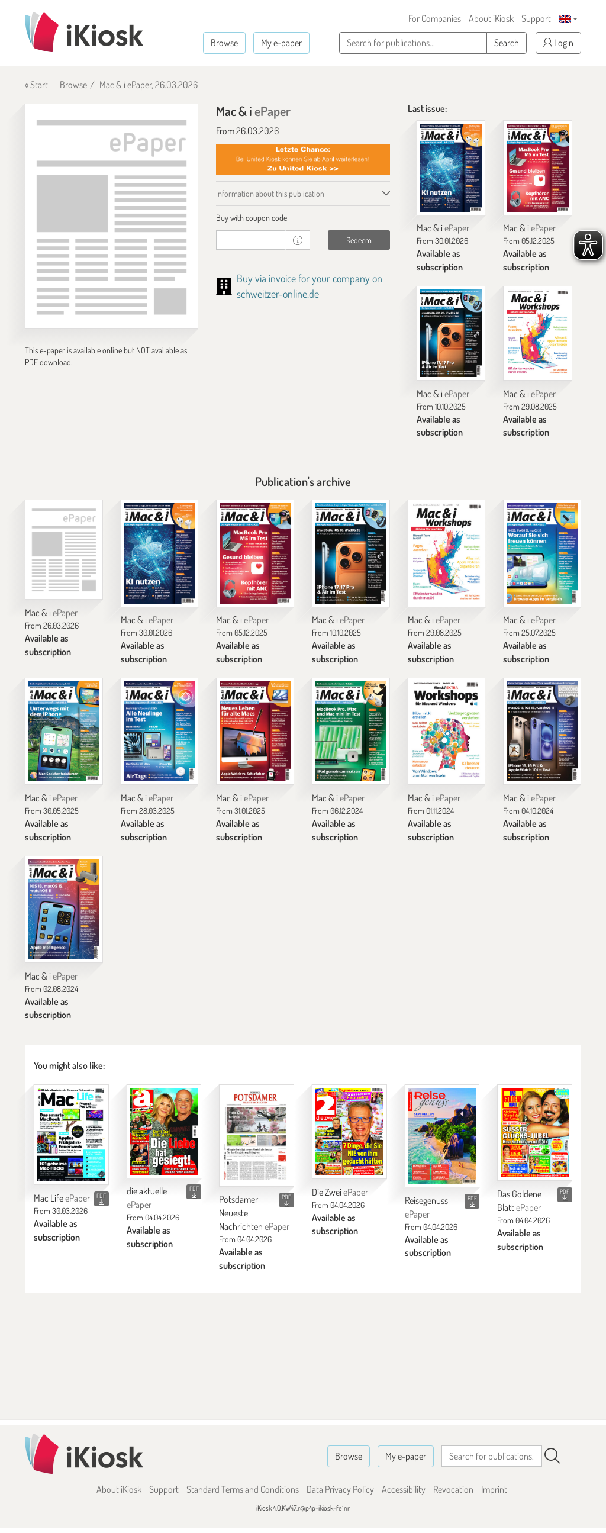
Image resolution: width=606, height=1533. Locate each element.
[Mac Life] (71, 1134)
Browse (224, 43)
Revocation (453, 1489)
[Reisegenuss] (442, 1135)
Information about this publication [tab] (270, 193)
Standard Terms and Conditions (242, 1489)
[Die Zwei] (349, 1131)
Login (558, 43)
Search (506, 43)
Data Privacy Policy (340, 1489)
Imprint (494, 1489)
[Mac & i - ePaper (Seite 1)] (111, 216)
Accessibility (404, 1489)
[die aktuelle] (164, 1131)
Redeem (359, 240)
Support (536, 18)
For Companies (434, 18)
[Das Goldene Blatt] (534, 1132)
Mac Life (62, 1198)
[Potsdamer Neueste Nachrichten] (256, 1135)
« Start (36, 85)
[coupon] (251, 240)
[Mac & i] (451, 167)
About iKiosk (491, 18)
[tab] (302, 218)
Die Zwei (340, 1192)
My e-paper (281, 43)
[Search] (552, 1456)
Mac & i (443, 228)
